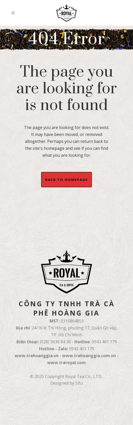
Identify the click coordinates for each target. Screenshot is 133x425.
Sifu (79, 383)
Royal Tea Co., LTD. (83, 376)
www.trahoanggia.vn (37, 355)
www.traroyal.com (66, 362)
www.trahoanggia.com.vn (89, 355)
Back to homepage (66, 179)
